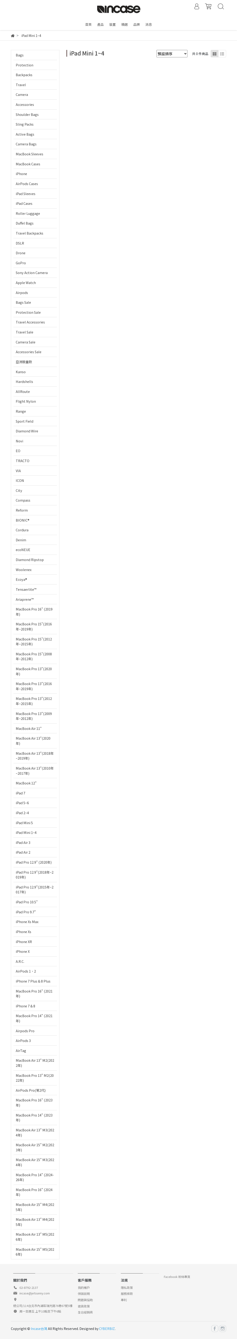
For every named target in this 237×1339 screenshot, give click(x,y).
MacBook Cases (28, 163)
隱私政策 (127, 1287)
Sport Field (24, 421)
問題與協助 (85, 1300)
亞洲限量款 (24, 361)
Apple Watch (26, 282)
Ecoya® (21, 579)
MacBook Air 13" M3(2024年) (35, 1132)
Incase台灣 (39, 1328)
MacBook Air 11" (29, 728)
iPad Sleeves (25, 193)
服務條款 (127, 1293)
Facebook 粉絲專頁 (177, 1276)
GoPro (21, 262)
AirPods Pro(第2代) (31, 1090)
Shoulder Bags (27, 114)
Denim (21, 539)
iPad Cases (24, 203)
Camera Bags (26, 143)
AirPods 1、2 (26, 971)
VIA (18, 470)
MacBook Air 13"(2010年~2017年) (35, 771)
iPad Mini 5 (24, 822)
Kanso (21, 371)
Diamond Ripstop (30, 559)
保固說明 (84, 1293)
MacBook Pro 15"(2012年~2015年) (34, 642)
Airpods (22, 292)
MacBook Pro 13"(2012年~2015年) (34, 701)
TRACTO (22, 460)
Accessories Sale (28, 351)
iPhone (21, 173)
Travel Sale (24, 332)
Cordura (22, 529)
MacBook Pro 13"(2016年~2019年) (34, 686)
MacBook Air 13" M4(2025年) (35, 1222)
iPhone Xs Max (27, 921)
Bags (20, 54)
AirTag (21, 1050)
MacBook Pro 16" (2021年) (34, 994)
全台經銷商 (85, 1312)
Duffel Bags (25, 223)
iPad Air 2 (23, 852)
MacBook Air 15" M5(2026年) (35, 1252)
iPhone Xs (23, 931)
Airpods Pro (25, 1030)
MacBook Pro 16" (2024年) (34, 1192)
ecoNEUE (23, 549)
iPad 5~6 (22, 802)
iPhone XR (24, 941)
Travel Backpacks (29, 233)
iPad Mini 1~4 (26, 832)
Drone (20, 252)
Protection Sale (28, 312)
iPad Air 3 (23, 842)
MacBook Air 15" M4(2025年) (35, 1207)
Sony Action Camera (32, 272)
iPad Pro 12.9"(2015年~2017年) (34, 890)
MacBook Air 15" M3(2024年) (35, 1162)
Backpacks (24, 74)
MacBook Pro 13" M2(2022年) (35, 1078)
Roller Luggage (28, 213)
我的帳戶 (84, 1287)
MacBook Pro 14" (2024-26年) (35, 1177)
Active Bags (25, 134)
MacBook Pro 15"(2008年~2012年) (34, 656)
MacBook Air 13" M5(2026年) (35, 1237)
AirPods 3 (23, 1040)
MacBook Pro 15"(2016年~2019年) (34, 626)
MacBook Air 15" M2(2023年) (35, 1147)
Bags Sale (23, 302)
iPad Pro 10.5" (27, 901)
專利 (124, 1300)
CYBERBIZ (107, 1328)
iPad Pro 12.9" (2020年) (34, 862)
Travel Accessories (30, 322)
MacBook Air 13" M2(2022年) (35, 1063)
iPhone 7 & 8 (25, 1005)
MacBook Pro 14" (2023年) (34, 1118)
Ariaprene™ (25, 599)
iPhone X (23, 951)
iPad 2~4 (22, 812)
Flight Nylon (26, 401)
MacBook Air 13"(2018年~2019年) (35, 756)
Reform (22, 510)
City (19, 490)
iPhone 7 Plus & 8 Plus (33, 981)
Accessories (25, 104)
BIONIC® (22, 520)
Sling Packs (25, 124)
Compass (23, 500)
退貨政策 (84, 1306)
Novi (19, 440)
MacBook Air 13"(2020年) (33, 741)
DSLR (20, 243)
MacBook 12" (26, 783)
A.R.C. (20, 961)
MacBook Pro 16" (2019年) (34, 612)
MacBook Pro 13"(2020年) (34, 671)
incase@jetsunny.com (34, 1293)
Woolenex (23, 569)
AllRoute (23, 391)
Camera (22, 94)
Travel (21, 84)
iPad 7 (20, 792)
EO (18, 450)
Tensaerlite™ (26, 589)
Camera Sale (25, 342)
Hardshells (24, 381)
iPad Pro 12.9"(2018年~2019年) (34, 875)
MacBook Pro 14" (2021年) (34, 1018)
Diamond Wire (27, 430)
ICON (20, 480)
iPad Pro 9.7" (26, 911)
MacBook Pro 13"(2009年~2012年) (34, 716)
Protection (24, 64)
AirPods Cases (27, 183)
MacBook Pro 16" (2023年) (34, 1102)
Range (21, 411)
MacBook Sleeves (29, 153)
